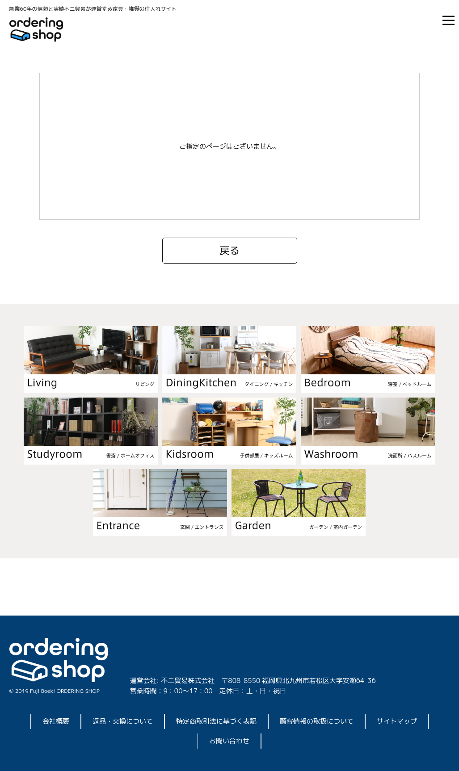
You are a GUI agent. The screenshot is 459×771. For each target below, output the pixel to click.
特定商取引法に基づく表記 (216, 721)
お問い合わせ (229, 741)
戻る (229, 250)
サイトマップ (397, 721)
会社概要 (55, 721)
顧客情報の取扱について (317, 721)
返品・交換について (123, 721)
